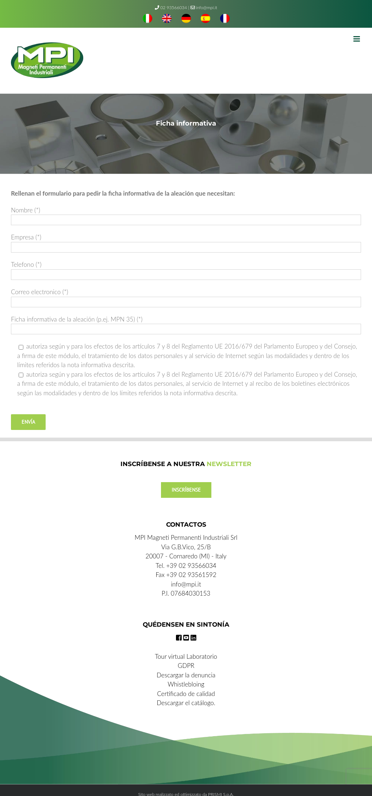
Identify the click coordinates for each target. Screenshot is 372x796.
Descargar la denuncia (186, 675)
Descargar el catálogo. (186, 703)
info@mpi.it (204, 7)
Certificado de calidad (186, 693)
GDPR (186, 665)
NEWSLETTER (229, 464)
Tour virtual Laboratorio (186, 656)
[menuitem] (147, 19)
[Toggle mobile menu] (357, 39)
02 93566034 (173, 7)
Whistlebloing (186, 684)
